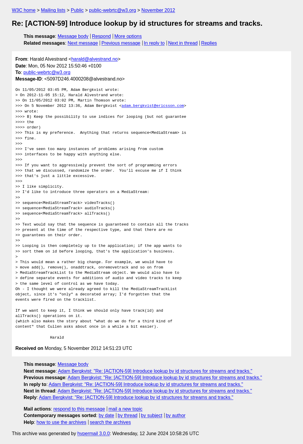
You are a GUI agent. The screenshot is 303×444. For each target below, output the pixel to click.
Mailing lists (53, 10)
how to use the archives (61, 422)
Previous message (121, 43)
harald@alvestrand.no (94, 59)
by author (176, 415)
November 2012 (158, 10)
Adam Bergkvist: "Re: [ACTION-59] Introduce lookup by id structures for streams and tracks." (155, 371)
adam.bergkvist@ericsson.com (153, 106)
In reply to (154, 43)
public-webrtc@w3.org (112, 10)
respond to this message (79, 408)
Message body (73, 36)
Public (77, 10)
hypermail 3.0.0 (93, 433)
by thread (128, 415)
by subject (151, 415)
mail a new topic (126, 408)
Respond (101, 36)
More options (128, 36)
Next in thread (183, 43)
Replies (209, 43)
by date (106, 415)
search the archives (110, 422)
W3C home (24, 10)
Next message (83, 43)
